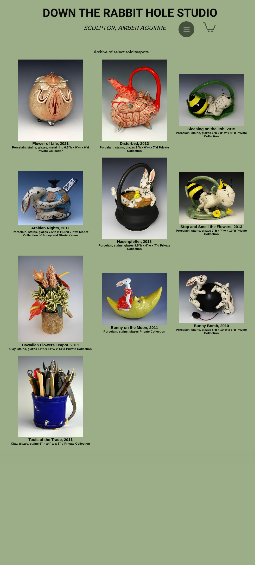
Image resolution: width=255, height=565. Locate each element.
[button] (209, 26)
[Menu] (186, 29)
